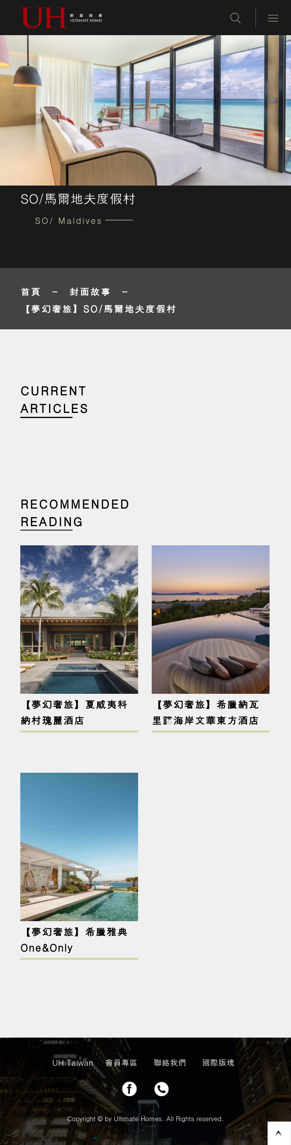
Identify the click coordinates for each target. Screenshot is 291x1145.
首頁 (30, 291)
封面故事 (90, 291)
